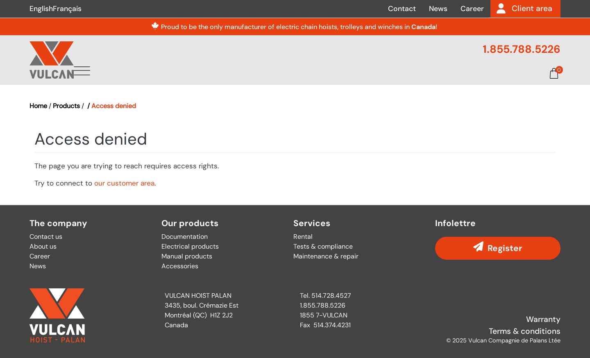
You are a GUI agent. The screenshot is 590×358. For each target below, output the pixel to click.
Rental (303, 236)
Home (38, 106)
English (41, 8)
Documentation (433, 72)
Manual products (186, 256)
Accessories (179, 266)
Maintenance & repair (326, 256)
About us (231, 72)
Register (505, 248)
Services (334, 72)
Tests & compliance (323, 246)
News (438, 8)
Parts (377, 72)
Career (472, 8)
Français (67, 8)
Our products (189, 223)
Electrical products (190, 246)
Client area (532, 8)
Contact (402, 8)
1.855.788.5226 (521, 49)
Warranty (543, 319)
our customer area (124, 183)
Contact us (46, 236)
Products (283, 72)
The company (58, 223)
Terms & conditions (524, 331)
